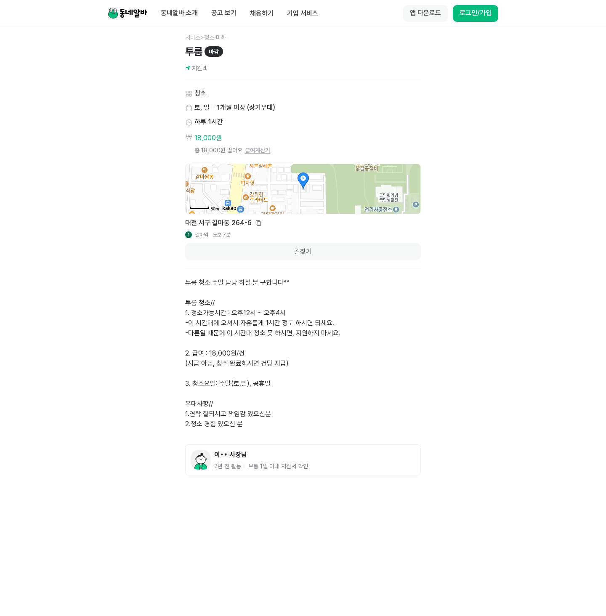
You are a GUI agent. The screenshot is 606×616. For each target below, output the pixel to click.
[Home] (127, 13)
